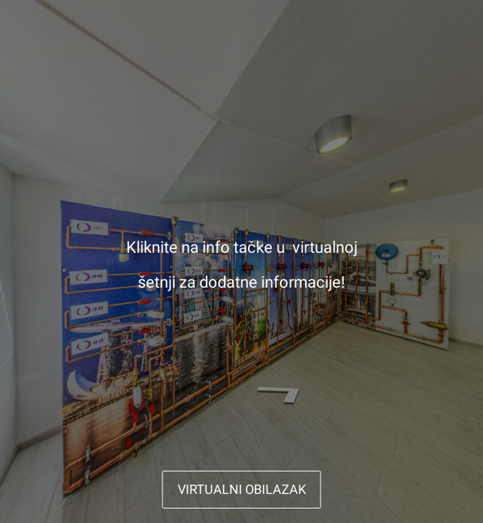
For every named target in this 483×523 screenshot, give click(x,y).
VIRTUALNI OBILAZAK (242, 489)
